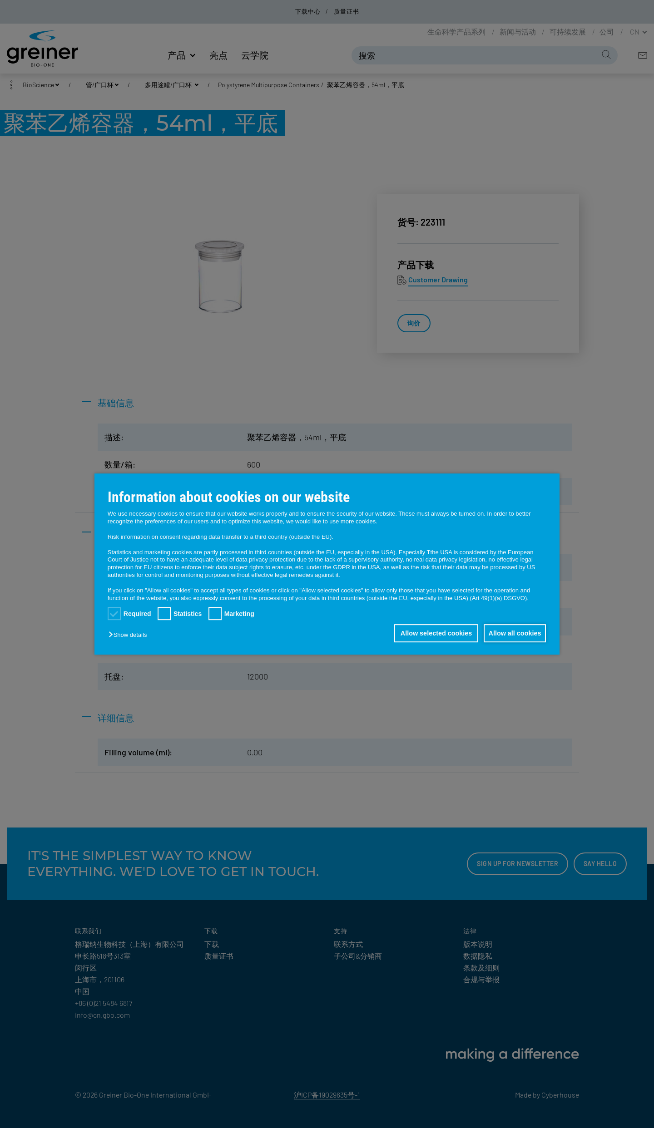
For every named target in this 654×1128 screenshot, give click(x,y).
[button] (130, 634)
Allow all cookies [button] (513, 633)
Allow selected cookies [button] (431, 633)
